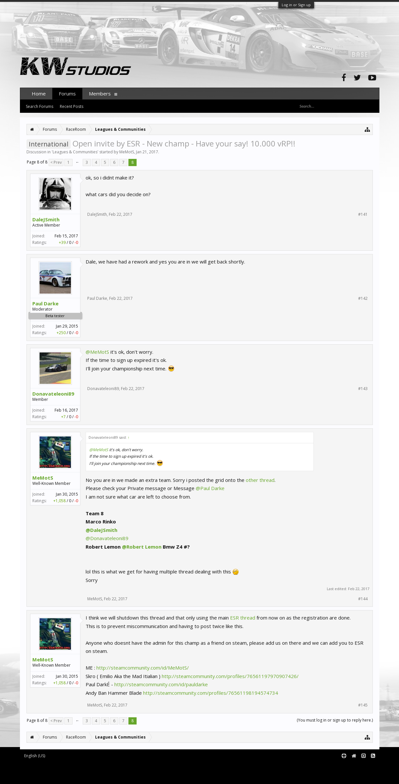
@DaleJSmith (101, 530)
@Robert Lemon (141, 546)
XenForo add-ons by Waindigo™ (49, 771)
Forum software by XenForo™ (74, 766)
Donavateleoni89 (53, 393)
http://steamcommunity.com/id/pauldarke (161, 684)
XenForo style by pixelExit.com (76, 776)
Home (39, 93)
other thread (260, 480)
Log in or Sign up (296, 4)
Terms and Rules (363, 766)
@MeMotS (97, 352)
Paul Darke (45, 303)
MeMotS (126, 152)
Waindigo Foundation (107, 771)
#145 (363, 705)
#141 (363, 214)
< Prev (56, 162)
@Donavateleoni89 (107, 538)
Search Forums (39, 106)
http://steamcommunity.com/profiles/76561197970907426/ (230, 676)
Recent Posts (71, 106)
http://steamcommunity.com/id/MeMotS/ (142, 667)
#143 (363, 388)
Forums (67, 93)
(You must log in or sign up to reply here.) (335, 720)
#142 (363, 298)
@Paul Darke (210, 488)
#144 (363, 599)
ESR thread (242, 617)
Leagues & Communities (75, 152)
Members (100, 93)
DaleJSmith (45, 219)
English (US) (34, 755)
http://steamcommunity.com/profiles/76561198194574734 (210, 693)
